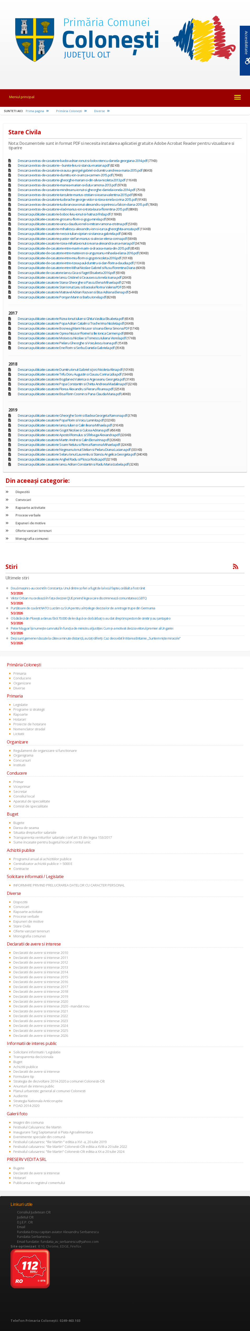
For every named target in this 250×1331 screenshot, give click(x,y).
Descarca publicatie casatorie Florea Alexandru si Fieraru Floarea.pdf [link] (65, 389)
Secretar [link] (20, 791)
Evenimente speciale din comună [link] (39, 1136)
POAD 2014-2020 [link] (26, 1105)
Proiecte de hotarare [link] (29, 724)
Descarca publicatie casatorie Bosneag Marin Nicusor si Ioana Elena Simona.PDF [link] (73, 328)
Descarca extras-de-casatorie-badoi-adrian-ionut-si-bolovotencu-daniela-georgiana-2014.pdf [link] (82, 160)
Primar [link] (18, 781)
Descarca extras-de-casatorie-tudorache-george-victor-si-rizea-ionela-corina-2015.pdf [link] (77, 199)
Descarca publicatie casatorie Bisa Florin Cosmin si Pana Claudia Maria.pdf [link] (69, 394)
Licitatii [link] (18, 733)
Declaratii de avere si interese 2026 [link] (40, 1035)
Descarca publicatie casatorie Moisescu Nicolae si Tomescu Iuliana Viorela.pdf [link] (72, 338)
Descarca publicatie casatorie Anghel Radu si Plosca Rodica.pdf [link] (61, 459)
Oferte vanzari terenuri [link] (29, 530)
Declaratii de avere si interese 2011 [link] (40, 957)
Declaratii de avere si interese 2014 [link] (40, 972)
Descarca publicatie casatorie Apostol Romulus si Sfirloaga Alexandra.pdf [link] (68, 434)
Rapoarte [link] (20, 714)
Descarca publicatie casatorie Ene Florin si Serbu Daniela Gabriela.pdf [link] (66, 347)
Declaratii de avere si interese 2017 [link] (40, 986)
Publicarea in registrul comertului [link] (39, 1182)
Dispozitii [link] (18, 491)
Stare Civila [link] (21, 926)
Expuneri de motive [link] (25, 523)
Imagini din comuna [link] (28, 1122)
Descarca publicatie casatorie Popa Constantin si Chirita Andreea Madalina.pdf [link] (72, 384)
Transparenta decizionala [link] (33, 1056)
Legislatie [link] (20, 704)
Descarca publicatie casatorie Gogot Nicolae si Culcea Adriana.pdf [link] (63, 430)
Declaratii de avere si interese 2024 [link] (40, 1025)
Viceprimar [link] (21, 786)
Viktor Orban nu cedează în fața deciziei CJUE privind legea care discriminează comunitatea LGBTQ (79, 598)
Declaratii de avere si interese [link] (36, 1071)
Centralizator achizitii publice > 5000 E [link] (42, 863)
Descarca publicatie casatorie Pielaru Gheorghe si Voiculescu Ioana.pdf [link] (67, 343)
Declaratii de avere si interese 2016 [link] (40, 981)
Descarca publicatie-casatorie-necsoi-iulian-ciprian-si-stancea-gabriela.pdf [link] (69, 233)
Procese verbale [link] (23, 515)
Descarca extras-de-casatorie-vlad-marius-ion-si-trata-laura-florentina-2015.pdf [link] (73, 209)
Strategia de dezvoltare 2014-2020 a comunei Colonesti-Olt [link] (59, 1081)
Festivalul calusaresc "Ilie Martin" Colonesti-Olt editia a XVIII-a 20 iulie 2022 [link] (70, 1146)
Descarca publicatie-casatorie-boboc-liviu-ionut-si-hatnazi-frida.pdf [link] (64, 214)
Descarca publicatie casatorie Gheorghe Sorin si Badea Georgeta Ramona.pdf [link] (72, 415)
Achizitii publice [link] (25, 1066)
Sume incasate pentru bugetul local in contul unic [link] (52, 842)
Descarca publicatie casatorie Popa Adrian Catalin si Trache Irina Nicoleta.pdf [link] (71, 323)
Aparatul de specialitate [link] (31, 801)
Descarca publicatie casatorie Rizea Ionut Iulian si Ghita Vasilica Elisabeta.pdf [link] (71, 318)
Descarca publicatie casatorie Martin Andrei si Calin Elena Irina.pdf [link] (63, 439)
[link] (125, 41)
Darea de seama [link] (26, 827)
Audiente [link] (20, 1096)
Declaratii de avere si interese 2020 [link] (40, 1001)
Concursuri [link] (22, 760)
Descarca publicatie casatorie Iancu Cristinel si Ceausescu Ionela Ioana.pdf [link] (69, 277)
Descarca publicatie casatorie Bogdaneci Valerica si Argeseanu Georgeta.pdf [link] (71, 379)
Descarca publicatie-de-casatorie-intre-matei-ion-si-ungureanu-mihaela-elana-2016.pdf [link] (78, 253)
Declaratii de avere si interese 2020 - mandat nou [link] (51, 1006)
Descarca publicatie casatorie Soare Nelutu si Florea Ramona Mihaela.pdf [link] (69, 444)
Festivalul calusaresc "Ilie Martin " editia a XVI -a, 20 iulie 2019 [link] (60, 1141)
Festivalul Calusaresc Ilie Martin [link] (37, 1127)
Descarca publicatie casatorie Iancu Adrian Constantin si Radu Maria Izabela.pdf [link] (73, 464)
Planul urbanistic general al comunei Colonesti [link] (49, 1091)
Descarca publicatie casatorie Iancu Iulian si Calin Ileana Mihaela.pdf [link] (65, 425)
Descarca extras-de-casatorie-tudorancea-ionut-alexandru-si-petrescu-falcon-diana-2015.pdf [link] (83, 204)
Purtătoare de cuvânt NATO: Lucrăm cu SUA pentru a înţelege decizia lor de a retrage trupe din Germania (83, 608)
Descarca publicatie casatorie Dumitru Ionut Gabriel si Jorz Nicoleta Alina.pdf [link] (70, 369)
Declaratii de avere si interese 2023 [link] (40, 1020)
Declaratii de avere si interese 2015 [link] (40, 977)
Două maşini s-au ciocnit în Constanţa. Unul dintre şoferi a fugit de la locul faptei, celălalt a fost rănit (78, 588)
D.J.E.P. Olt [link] (25, 1222)
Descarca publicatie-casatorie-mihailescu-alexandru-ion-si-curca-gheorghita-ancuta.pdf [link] (78, 228)
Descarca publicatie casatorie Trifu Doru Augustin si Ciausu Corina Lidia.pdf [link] (69, 374)
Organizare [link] (22, 683)
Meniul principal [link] (21, 96)
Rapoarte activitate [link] (25, 507)
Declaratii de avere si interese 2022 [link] (40, 1015)
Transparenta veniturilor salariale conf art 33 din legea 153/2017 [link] (62, 837)
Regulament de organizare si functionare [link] (45, 750)
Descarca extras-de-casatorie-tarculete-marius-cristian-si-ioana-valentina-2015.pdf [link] (75, 194)
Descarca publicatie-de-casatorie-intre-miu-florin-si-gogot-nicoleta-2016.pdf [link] (69, 258)
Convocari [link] (18, 499)
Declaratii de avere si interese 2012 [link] (40, 962)
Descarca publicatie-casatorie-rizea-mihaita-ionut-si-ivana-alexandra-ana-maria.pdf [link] (76, 243)
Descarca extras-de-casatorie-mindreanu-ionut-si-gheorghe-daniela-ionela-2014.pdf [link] (76, 189)
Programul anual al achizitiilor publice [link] (42, 859)
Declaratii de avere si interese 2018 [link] (40, 991)
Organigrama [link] (23, 755)
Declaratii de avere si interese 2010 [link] (40, 952)
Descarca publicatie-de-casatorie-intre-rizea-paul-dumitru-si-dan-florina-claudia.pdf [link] (75, 263)
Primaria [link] (19, 673)
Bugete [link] (18, 822)
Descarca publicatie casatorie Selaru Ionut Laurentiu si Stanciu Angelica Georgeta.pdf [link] (77, 454)
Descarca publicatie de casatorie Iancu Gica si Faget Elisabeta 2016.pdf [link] (66, 272)
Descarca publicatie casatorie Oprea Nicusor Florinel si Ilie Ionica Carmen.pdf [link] (70, 333)
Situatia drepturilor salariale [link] (34, 832)
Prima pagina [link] (37, 111)
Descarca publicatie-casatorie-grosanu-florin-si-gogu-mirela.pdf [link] (62, 219)
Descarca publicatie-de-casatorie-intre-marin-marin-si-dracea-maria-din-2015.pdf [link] (74, 248)
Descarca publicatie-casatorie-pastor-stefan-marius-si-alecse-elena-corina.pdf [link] (72, 238)
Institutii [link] (19, 765)
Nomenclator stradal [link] (29, 729)
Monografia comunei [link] (27, 538)
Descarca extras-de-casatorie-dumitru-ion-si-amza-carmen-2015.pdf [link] (65, 175)
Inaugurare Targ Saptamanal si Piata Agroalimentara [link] (53, 1132)
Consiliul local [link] (24, 796)
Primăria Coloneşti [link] (71, 111)
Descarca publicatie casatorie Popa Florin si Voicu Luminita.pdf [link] (61, 420)
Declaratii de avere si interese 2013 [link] (40, 967)
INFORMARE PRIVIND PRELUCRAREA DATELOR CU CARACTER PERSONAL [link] (69, 885)
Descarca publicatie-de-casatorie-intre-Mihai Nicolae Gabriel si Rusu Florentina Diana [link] (76, 267)
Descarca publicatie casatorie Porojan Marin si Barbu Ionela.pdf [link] (62, 297)
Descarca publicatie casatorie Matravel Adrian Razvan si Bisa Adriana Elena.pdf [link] (73, 292)
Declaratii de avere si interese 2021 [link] (40, 1011)
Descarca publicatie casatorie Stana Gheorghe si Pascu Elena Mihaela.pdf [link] (69, 282)
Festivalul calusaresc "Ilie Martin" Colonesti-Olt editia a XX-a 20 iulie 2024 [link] (68, 1151)
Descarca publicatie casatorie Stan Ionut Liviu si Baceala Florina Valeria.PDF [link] (69, 287)
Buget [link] (17, 1061)
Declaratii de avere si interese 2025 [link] (40, 1030)
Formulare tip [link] (23, 1076)
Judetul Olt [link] (25, 1217)
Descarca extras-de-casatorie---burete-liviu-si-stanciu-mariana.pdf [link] (63, 165)
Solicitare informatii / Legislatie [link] (37, 1052)
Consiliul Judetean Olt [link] (34, 1212)
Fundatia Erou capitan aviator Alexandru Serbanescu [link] (58, 1231)
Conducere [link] (22, 678)
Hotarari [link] (19, 719)
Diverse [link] (102, 111)
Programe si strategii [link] (29, 709)
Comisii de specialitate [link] (30, 806)
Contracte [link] (21, 868)
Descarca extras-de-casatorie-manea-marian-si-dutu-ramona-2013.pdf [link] (67, 185)
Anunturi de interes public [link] (33, 1086)
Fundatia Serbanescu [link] (33, 1236)
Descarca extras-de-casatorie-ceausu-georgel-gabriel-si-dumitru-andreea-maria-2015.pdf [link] (80, 170)
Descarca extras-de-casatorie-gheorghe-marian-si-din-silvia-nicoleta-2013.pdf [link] (71, 180)
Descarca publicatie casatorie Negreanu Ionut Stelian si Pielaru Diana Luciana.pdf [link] (74, 449)
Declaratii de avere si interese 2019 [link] (40, 996)
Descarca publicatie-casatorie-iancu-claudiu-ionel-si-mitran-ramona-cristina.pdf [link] (72, 223)
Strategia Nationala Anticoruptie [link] (38, 1100)
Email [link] (21, 1226)
